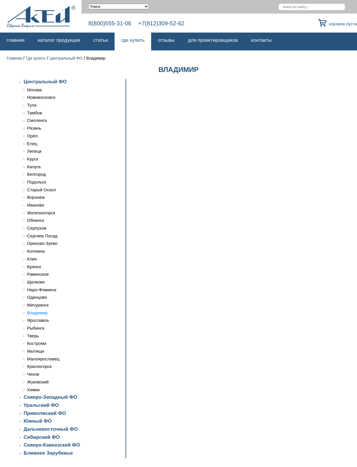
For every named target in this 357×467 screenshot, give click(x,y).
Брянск (34, 266)
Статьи (100, 40)
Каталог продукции (59, 40)
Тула (32, 105)
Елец (32, 143)
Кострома (36, 343)
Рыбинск (35, 328)
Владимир (37, 312)
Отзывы (166, 40)
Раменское (38, 274)
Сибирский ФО (42, 437)
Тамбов (34, 112)
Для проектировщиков (213, 40)
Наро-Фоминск (41, 289)
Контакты (261, 40)
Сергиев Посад (42, 235)
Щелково (36, 281)
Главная (15, 40)
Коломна (36, 251)
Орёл (32, 135)
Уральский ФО (41, 405)
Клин (32, 258)
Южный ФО (38, 421)
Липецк (34, 151)
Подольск (36, 181)
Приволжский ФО (45, 413)
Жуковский (38, 381)
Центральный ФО (66, 58)
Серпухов (36, 228)
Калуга (34, 166)
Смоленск (37, 120)
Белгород (36, 174)
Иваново (35, 205)
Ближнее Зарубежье (48, 453)
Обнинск (35, 220)
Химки (33, 389)
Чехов (33, 374)
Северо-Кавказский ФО (52, 445)
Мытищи (35, 351)
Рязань (34, 128)
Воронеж (36, 197)
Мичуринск (38, 304)
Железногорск (41, 212)
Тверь (33, 335)
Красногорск (39, 366)
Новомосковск (41, 97)
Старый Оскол (41, 189)
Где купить (133, 40)
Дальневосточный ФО (51, 429)
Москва (34, 89)
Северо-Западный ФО (50, 397)
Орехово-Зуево (42, 243)
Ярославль (38, 320)
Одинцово (37, 297)
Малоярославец (43, 358)
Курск (32, 158)
